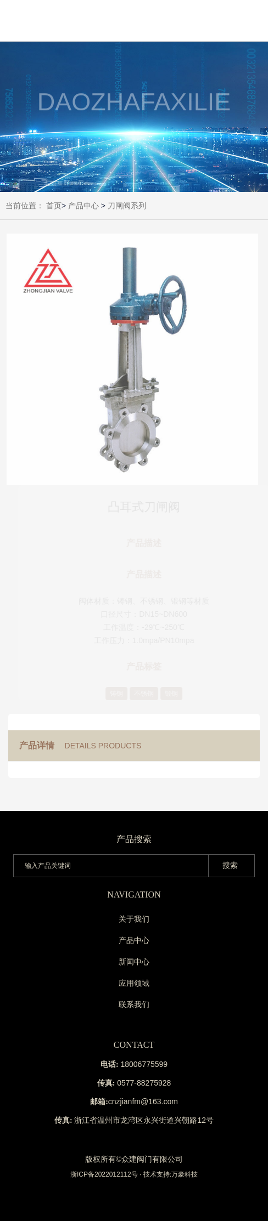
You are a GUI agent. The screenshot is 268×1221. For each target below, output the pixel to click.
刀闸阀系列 (127, 205)
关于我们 (134, 919)
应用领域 (134, 983)
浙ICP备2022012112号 (104, 1174)
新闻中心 (134, 961)
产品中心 (83, 205)
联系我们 (134, 1004)
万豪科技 (184, 1174)
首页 (54, 205)
